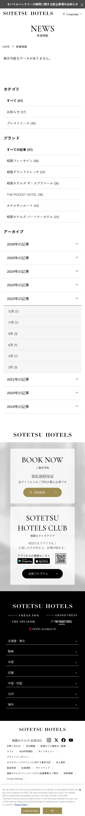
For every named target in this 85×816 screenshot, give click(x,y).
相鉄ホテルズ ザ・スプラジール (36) (33, 183)
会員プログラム (38, 574)
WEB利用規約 (26, 751)
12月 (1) (13, 311)
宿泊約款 (11, 768)
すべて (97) (15, 100)
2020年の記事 (18, 393)
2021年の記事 (18, 379)
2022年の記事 (18, 299)
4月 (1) (13, 355)
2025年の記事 (18, 258)
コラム (10, 751)
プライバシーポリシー (18, 757)
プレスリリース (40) (21, 123)
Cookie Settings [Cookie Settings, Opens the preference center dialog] (30, 811)
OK (52, 811)
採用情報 (68, 773)
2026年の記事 (18, 244)
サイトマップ (43, 768)
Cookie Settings (15, 779)
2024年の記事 (18, 271)
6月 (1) (12, 344)
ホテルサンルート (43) (23, 205)
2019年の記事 (18, 407)
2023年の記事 (18, 285)
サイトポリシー (46, 751)
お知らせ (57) (16, 111)
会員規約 (26, 768)
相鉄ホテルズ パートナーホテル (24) (33, 216)
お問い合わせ (14, 746)
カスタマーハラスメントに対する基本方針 (29, 762)
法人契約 (60, 762)
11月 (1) (13, 322)
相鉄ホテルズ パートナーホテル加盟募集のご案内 (32, 773)
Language (73, 14)
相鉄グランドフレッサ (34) (26, 172)
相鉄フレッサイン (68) (23, 160)
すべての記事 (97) (20, 149)
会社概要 (30, 746)
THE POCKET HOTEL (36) (25, 194)
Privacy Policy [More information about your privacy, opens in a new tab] (20, 804)
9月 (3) (13, 333)
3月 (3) (12, 367)
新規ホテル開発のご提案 (53, 746)
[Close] (80, 790)
